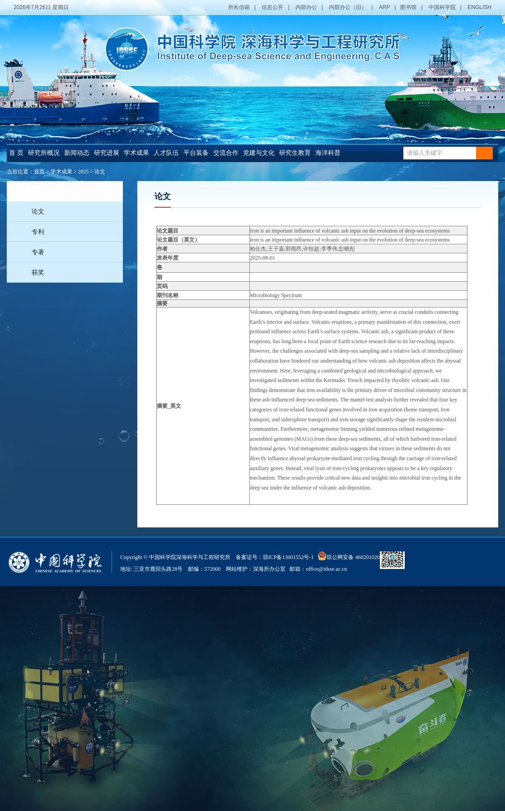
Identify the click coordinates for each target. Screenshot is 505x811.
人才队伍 (166, 152)
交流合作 (225, 152)
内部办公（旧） (348, 7)
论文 (99, 171)
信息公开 (272, 7)
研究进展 (106, 152)
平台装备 (196, 152)
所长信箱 (239, 7)
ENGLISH (479, 7)
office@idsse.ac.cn (326, 569)
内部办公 (306, 7)
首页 (39, 171)
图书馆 (408, 7)
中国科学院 (442, 7)
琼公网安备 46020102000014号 (358, 555)
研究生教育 (295, 152)
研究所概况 (44, 152)
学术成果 (136, 152)
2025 (83, 171)
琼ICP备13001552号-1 (290, 557)
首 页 (16, 152)
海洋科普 (328, 152)
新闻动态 (76, 152)
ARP (384, 7)
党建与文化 (259, 152)
